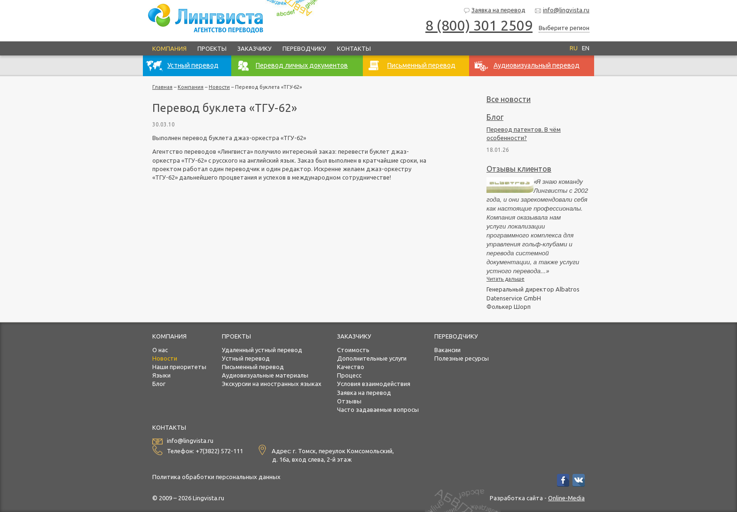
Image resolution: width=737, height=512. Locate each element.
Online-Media (566, 498)
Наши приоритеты (179, 366)
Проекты (212, 48)
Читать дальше (505, 279)
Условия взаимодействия (373, 383)
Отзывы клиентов (518, 169)
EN (585, 48)
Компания (169, 48)
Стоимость (353, 350)
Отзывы (349, 401)
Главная (162, 87)
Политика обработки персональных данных (216, 476)
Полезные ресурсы (461, 358)
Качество (350, 366)
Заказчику (254, 48)
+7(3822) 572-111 (219, 451)
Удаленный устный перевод (262, 350)
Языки (161, 375)
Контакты (354, 48)
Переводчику (304, 48)
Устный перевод (246, 358)
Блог (494, 117)
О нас (160, 350)
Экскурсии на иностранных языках (271, 383)
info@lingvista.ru (561, 11)
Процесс (349, 375)
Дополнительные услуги (372, 358)
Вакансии (447, 350)
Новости (219, 87)
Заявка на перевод (494, 11)
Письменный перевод (253, 366)
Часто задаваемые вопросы (378, 409)
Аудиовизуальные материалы (265, 375)
